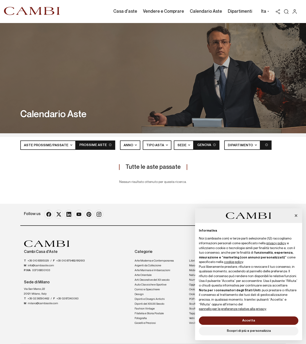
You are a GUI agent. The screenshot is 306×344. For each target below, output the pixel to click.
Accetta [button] (248, 320)
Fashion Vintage (145, 308)
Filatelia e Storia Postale (149, 313)
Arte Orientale (143, 275)
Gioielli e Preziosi (145, 323)
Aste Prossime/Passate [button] (46, 145)
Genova (206, 145)
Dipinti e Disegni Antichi (150, 299)
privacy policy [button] (276, 243)
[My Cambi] (296, 11)
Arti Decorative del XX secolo (152, 280)
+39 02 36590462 (38, 298)
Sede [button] (182, 145)
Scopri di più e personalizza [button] (249, 330)
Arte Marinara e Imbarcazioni (152, 270)
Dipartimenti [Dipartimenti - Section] (240, 11)
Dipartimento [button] (241, 145)
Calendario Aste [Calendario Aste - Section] (206, 11)
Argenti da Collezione (148, 265)
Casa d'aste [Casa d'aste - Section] (125, 11)
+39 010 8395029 (38, 260)
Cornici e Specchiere (147, 289)
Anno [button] (129, 145)
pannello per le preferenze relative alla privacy (232, 309)
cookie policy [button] (233, 262)
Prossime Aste (95, 145)
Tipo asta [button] (155, 145)
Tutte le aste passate (153, 167)
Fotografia (141, 318)
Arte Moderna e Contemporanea (154, 260)
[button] (264, 12)
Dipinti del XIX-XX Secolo (149, 304)
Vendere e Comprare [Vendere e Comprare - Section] (163, 11)
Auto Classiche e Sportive (150, 284)
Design (139, 294)
